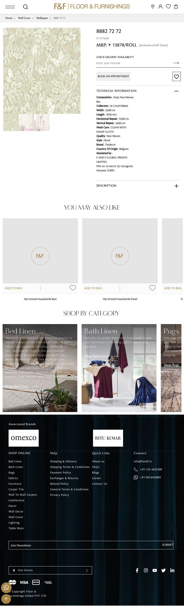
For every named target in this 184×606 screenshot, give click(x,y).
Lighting (14, 522)
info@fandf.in (143, 461)
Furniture (15, 483)
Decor (13, 506)
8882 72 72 (59, 18)
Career (96, 478)
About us (98, 461)
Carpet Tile (16, 489)
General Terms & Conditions (69, 489)
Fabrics (13, 478)
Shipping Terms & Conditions (70, 467)
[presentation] (41, 558)
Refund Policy (59, 483)
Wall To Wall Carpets (23, 495)
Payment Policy (60, 472)
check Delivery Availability (115, 57)
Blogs (95, 472)
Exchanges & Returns (64, 478)
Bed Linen (15, 461)
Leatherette (16, 500)
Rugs (12, 472)
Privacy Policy (59, 495)
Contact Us (99, 483)
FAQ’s (96, 467)
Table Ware (16, 528)
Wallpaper (42, 18)
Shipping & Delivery (63, 461)
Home (8, 18)
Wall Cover (24, 18)
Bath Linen (16, 467)
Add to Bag (14, 288)
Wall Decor (16, 511)
